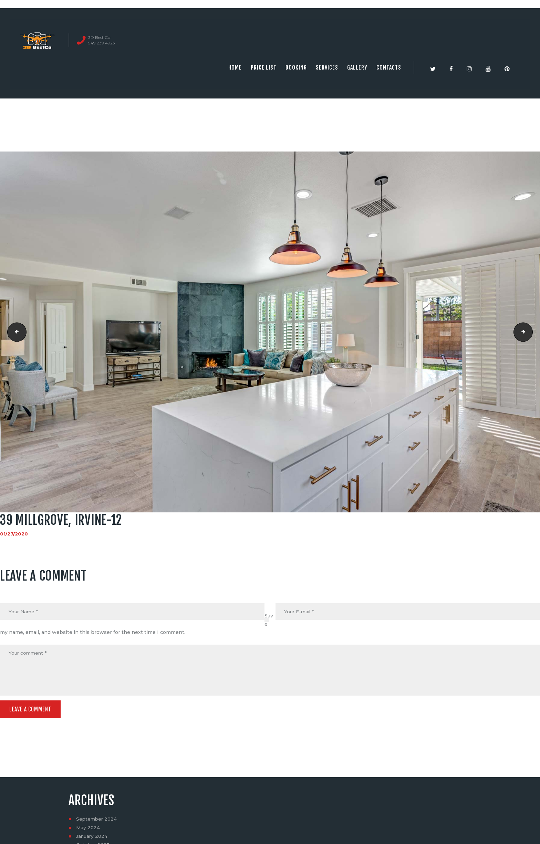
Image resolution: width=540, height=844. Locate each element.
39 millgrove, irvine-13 (530, 332)
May (88, 829)
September (97, 821)
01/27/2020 (14, 534)
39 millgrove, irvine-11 (15, 332)
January (93, 838)
